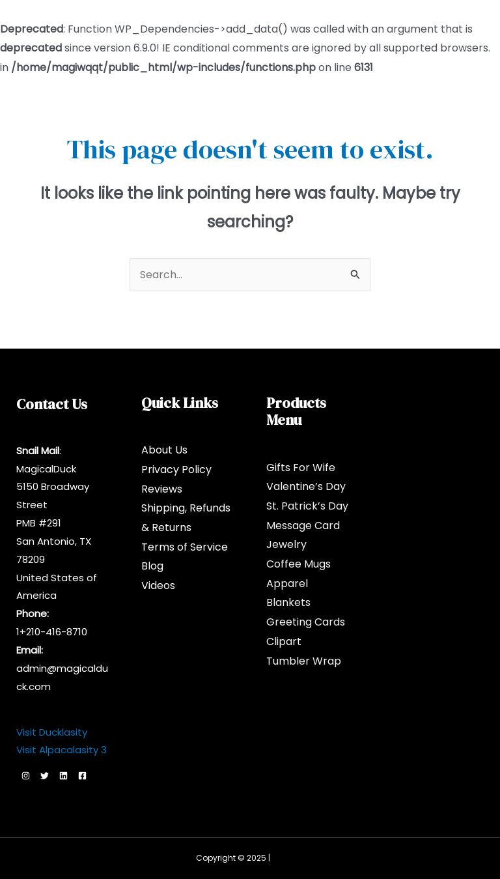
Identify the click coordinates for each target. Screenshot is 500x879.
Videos (158, 585)
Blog (152, 565)
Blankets (288, 602)
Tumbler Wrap (303, 661)
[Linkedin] (63, 775)
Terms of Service (184, 547)
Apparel (287, 583)
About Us (164, 449)
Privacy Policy (176, 469)
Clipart (283, 641)
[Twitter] (44, 775)
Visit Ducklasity (51, 732)
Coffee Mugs (298, 563)
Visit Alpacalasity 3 (61, 750)
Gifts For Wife (300, 467)
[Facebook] (82, 775)
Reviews (161, 489)
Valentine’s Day (306, 486)
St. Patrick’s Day (307, 505)
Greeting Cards (305, 621)
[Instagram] (25, 775)
